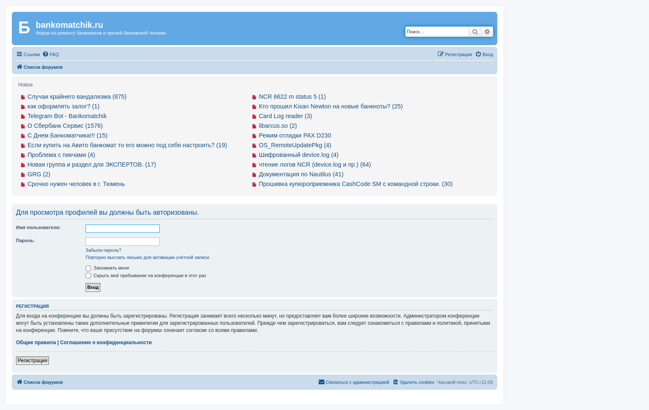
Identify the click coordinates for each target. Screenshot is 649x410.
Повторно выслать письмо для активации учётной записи (147, 257)
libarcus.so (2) (278, 125)
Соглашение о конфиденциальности (106, 342)
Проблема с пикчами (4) (61, 154)
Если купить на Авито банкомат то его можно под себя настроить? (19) (127, 145)
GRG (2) (38, 174)
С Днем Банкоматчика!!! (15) (67, 135)
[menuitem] (50, 54)
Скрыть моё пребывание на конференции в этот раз (146, 275)
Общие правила (36, 342)
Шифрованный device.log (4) (298, 154)
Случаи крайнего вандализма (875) (76, 96)
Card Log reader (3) (285, 116)
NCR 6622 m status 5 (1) (292, 96)
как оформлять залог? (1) (63, 106)
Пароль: (25, 240)
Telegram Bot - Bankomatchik (67, 116)
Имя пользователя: (38, 227)
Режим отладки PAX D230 (295, 135)
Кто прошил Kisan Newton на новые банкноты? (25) (331, 106)
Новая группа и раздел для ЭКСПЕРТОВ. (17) (91, 164)
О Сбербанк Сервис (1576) (65, 125)
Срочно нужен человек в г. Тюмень (76, 184)
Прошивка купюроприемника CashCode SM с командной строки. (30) (356, 184)
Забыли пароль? (103, 250)
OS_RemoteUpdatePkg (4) (295, 145)
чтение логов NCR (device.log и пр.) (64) (315, 164)
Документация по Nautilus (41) (301, 174)
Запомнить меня (107, 267)
